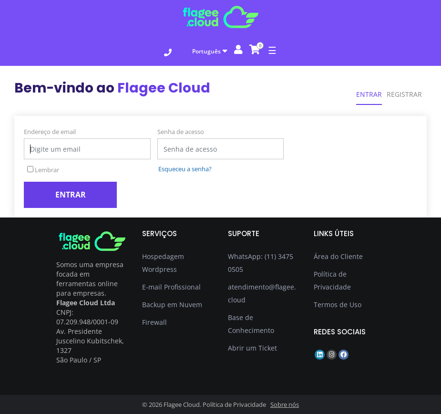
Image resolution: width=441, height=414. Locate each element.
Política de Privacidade (332, 280)
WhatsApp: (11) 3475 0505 (260, 263)
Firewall (154, 322)
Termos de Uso (337, 304)
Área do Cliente (338, 256)
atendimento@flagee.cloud (262, 293)
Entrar (369, 94)
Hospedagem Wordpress (163, 263)
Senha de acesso (180, 131)
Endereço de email (50, 131)
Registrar (404, 94)
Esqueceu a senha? (185, 169)
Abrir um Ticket (252, 347)
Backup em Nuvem (172, 304)
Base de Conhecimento (251, 324)
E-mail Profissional (171, 286)
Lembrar (43, 170)
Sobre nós (284, 404)
